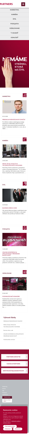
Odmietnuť (7, 428)
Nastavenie (17, 428)
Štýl (14, 19)
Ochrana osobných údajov (7, 401)
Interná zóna (7, 397)
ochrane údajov (7, 422)
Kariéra (14, 14)
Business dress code (8, 330)
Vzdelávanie (15, 28)
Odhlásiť (14, 37)
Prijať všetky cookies (10, 426)
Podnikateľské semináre (9, 339)
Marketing (14, 10)
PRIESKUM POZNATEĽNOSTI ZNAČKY (12, 321)
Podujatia (14, 24)
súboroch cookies (16, 421)
